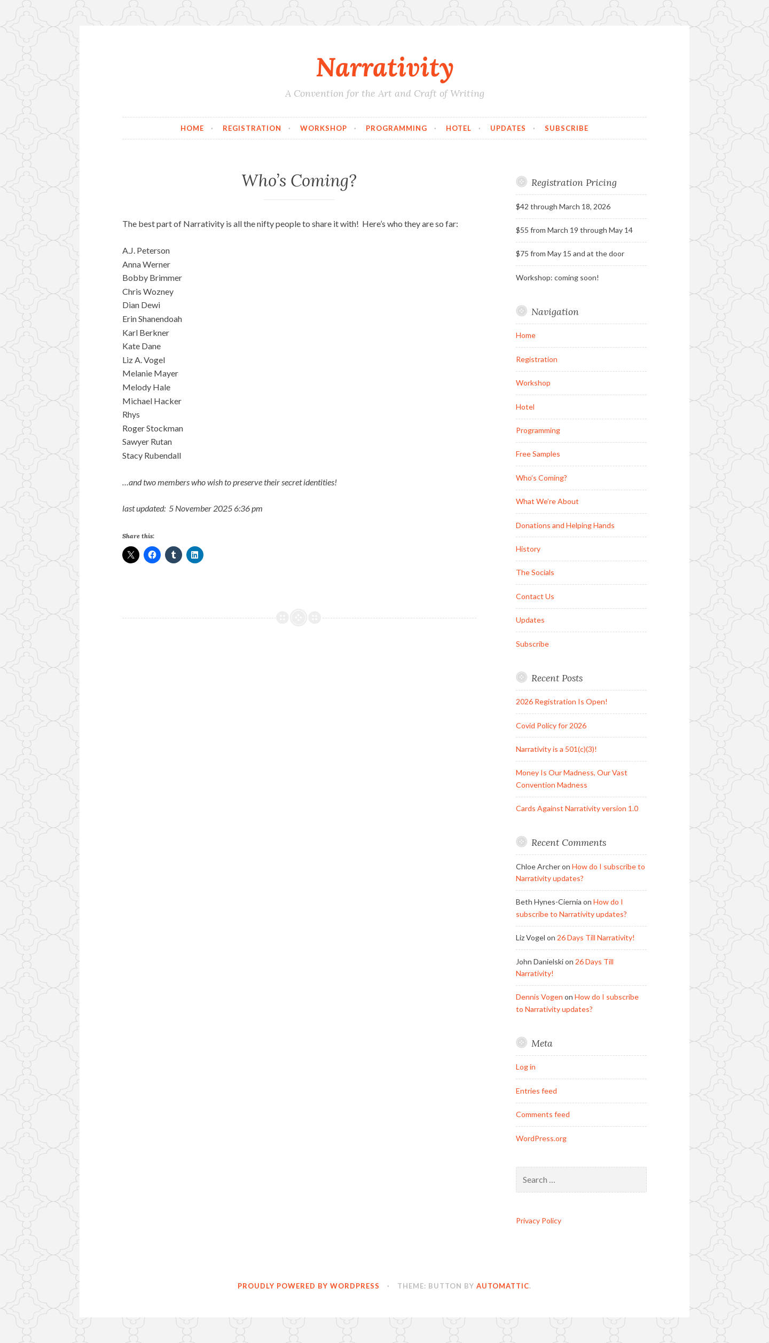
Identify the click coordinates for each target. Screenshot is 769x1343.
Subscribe (566, 128)
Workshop (323, 128)
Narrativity (385, 66)
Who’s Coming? (541, 477)
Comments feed (543, 1114)
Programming (396, 128)
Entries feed (536, 1090)
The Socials (535, 572)
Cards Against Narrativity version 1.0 (577, 808)
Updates (508, 128)
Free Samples (538, 453)
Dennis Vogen (539, 996)
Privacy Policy (538, 1220)
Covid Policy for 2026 (551, 725)
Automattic (502, 1286)
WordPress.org (541, 1138)
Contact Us (535, 596)
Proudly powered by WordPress (309, 1286)
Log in (526, 1066)
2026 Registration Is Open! (562, 701)
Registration (252, 128)
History (528, 548)
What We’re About (547, 501)
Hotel (459, 128)
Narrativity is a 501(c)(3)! (556, 748)
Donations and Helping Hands (565, 525)
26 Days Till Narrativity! (596, 937)
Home (192, 128)
